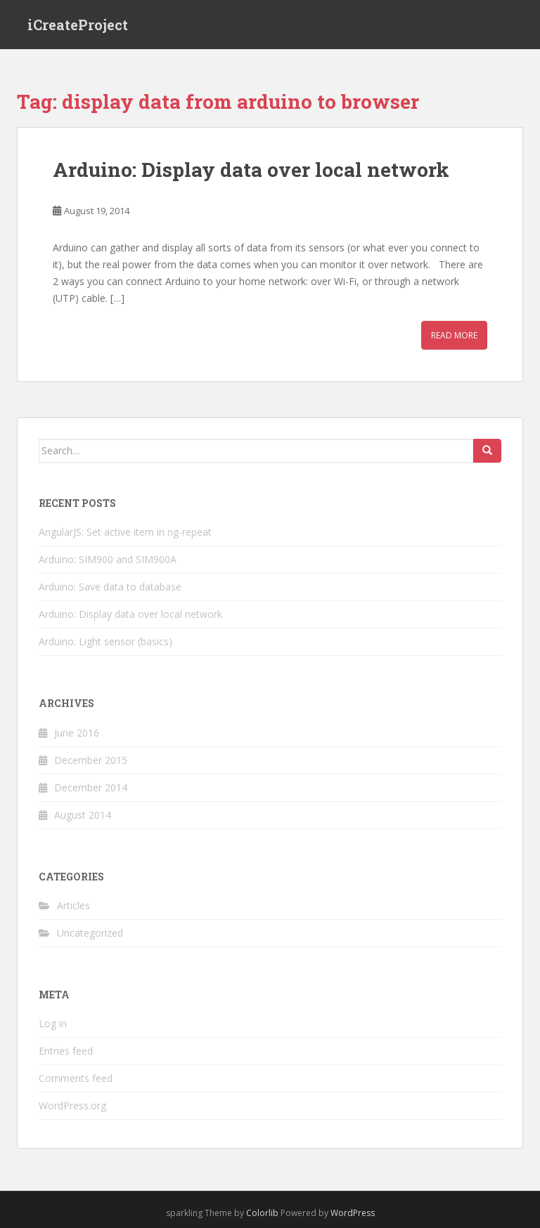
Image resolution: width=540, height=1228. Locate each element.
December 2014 (90, 787)
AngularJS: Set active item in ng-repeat (125, 532)
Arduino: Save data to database (110, 586)
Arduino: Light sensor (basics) (105, 641)
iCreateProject (77, 24)
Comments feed (75, 1078)
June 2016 (76, 732)
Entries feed (66, 1050)
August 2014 (82, 814)
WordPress (352, 1213)
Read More (454, 335)
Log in (53, 1023)
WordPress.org (72, 1105)
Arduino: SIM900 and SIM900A (107, 559)
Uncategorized (90, 932)
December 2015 (90, 760)
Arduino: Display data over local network (251, 170)
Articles (73, 905)
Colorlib (262, 1213)
